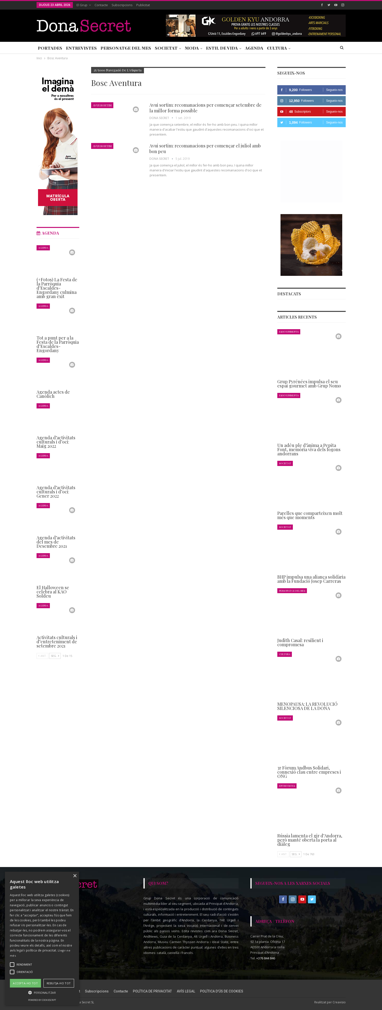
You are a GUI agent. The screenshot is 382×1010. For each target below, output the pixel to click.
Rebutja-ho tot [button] (59, 983)
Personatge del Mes (126, 48)
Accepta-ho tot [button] (25, 983)
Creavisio (339, 1002)
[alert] (42, 938)
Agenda (254, 48)
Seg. (296, 854)
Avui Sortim (102, 105)
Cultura (277, 48)
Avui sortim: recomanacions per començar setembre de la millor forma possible (205, 108)
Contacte (101, 5)
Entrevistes (81, 48)
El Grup (82, 5)
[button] (42, 992)
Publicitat (143, 5)
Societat (166, 48)
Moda (192, 48)
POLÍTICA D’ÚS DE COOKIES (221, 991)
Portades (50, 48)
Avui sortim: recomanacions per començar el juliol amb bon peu (205, 148)
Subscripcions (122, 5)
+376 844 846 (265, 958)
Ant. (283, 854)
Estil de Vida (222, 48)
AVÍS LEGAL (186, 991)
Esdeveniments (289, 331)
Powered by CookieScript (42, 1000)
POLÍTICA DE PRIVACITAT (152, 991)
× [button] (75, 876)
